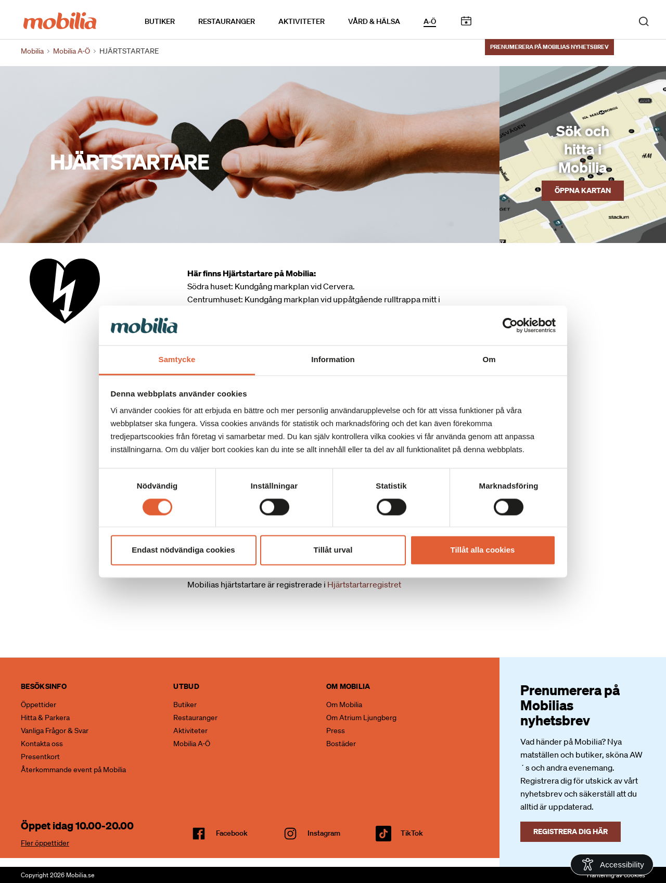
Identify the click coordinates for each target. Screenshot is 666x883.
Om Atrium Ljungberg (361, 717)
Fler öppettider (45, 843)
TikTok (412, 833)
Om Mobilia (344, 704)
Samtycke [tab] (177, 359)
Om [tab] (488, 359)
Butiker (160, 20)
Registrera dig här (570, 831)
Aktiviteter (301, 20)
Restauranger (226, 20)
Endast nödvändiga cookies (183, 550)
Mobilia (32, 51)
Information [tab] (333, 359)
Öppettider (38, 704)
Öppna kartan (583, 190)
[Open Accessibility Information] (612, 864)
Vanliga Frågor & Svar (54, 730)
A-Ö (430, 20)
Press (335, 730)
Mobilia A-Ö (191, 743)
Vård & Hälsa (374, 20)
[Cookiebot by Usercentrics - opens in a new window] (510, 325)
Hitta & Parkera (45, 717)
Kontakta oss (42, 743)
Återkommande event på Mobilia (73, 769)
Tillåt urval (333, 550)
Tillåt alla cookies (483, 550)
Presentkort (40, 756)
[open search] (643, 19)
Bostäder (341, 743)
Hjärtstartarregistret (364, 584)
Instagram (324, 833)
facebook (232, 833)
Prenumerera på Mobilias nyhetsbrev (549, 45)
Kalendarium (465, 20)
